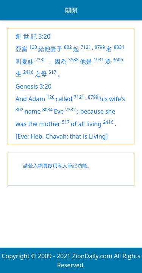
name (33, 111)
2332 (40, 59)
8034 (119, 47)
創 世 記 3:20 (33, 36)
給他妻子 (50, 49)
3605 (118, 59)
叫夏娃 (25, 61)
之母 (41, 74)
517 (52, 72)
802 (68, 47)
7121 (86, 47)
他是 (86, 61)
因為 (61, 61)
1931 (99, 59)
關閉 (71, 10)
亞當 (22, 49)
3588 (73, 59)
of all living (86, 124)
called (64, 99)
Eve (59, 111)
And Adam (30, 99)
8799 (100, 47)
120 (33, 47)
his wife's (112, 99)
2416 (28, 72)
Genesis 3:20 (33, 86)
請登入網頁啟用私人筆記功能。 (57, 165)
